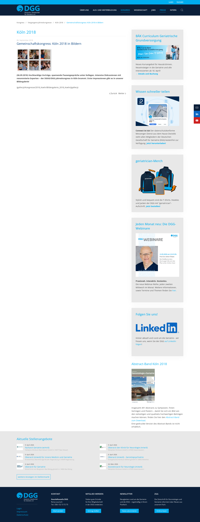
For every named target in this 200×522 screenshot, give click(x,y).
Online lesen (161, 511)
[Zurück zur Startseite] (28, 10)
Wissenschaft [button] (140, 10)
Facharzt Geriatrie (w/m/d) (37, 447)
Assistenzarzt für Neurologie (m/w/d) (125, 466)
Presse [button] (163, 10)
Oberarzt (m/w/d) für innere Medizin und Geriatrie (48, 457)
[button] (182, 10)
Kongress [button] (125, 10)
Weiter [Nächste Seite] (122, 93)
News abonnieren (129, 511)
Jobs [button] (153, 10)
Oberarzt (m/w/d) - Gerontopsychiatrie (126, 457)
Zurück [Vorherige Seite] (113, 93)
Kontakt (180, 2)
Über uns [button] (84, 10)
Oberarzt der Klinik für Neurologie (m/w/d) (128, 447)
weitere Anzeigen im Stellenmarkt (33, 477)
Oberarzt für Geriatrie (35, 466)
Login (171, 2)
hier (174, 290)
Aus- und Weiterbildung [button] (105, 10)
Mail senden (58, 511)
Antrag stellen (92, 511)
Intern (173, 10)
